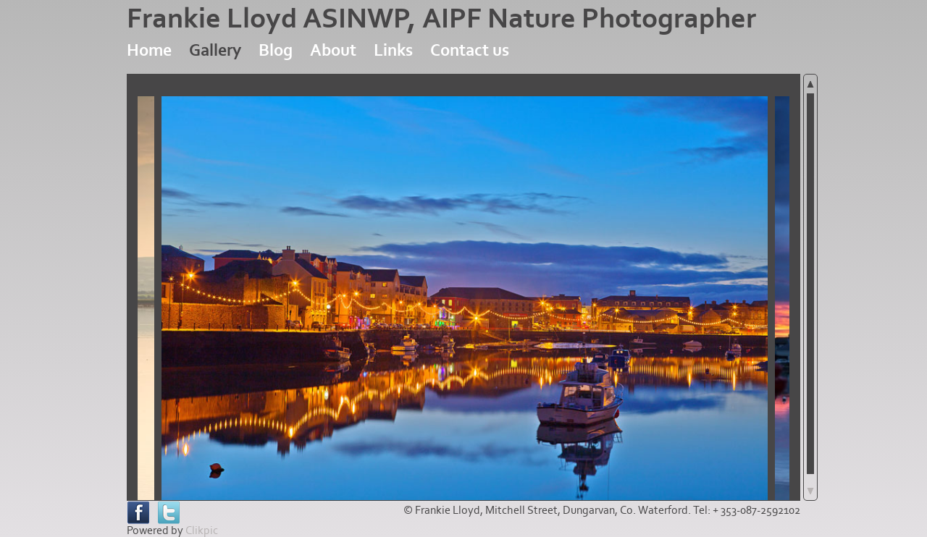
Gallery (215, 50)
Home (149, 50)
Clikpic (201, 530)
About (333, 50)
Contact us (469, 50)
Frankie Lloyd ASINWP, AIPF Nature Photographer (441, 19)
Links (393, 50)
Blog (276, 50)
